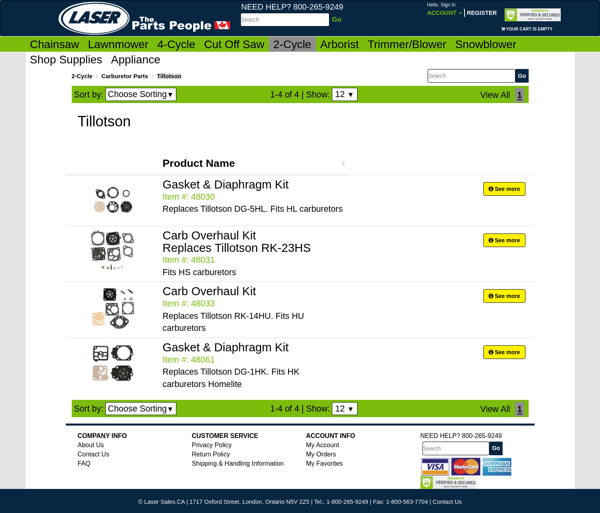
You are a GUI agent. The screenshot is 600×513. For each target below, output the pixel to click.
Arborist (339, 44)
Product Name (199, 163)
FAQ (84, 463)
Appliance (135, 59)
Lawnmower (118, 44)
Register (482, 13)
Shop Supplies (66, 59)
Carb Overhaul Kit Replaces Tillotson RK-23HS (237, 241)
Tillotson (169, 76)
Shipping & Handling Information (238, 463)
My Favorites (324, 463)
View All (495, 95)
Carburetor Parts (124, 76)
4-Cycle (176, 44)
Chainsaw (54, 44)
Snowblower (486, 44)
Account (444, 9)
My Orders (321, 454)
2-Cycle (292, 44)
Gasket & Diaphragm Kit (226, 184)
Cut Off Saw (234, 44)
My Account (322, 445)
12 (344, 94)
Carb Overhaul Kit (209, 291)
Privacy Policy (212, 445)
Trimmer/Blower (407, 44)
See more (504, 189)
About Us (91, 445)
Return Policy (211, 454)
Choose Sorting (141, 94)
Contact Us (93, 454)
